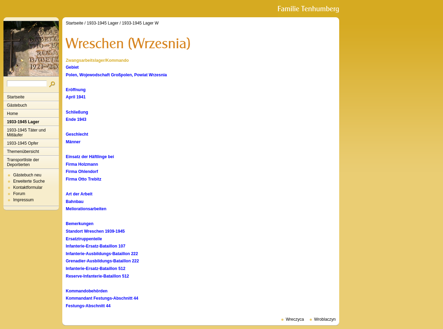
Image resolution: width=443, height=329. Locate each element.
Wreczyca (295, 319)
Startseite (16, 97)
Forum (19, 193)
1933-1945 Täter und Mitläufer (26, 132)
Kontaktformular (28, 187)
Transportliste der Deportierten (23, 162)
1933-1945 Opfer (22, 143)
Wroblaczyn (325, 319)
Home (12, 113)
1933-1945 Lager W (140, 23)
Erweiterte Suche (29, 181)
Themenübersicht (23, 151)
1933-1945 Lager (23, 121)
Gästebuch (17, 105)
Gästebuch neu (27, 175)
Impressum (23, 199)
